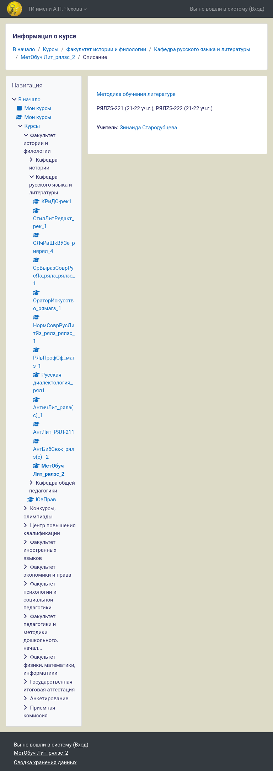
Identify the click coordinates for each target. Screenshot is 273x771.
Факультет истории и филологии (106, 49)
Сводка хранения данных (45, 762)
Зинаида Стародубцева (148, 127)
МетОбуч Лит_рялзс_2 (48, 57)
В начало (24, 49)
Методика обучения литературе (136, 94)
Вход (257, 9)
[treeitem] (44, 407)
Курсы (51, 49)
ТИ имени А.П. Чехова (55, 9)
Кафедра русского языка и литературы (202, 49)
